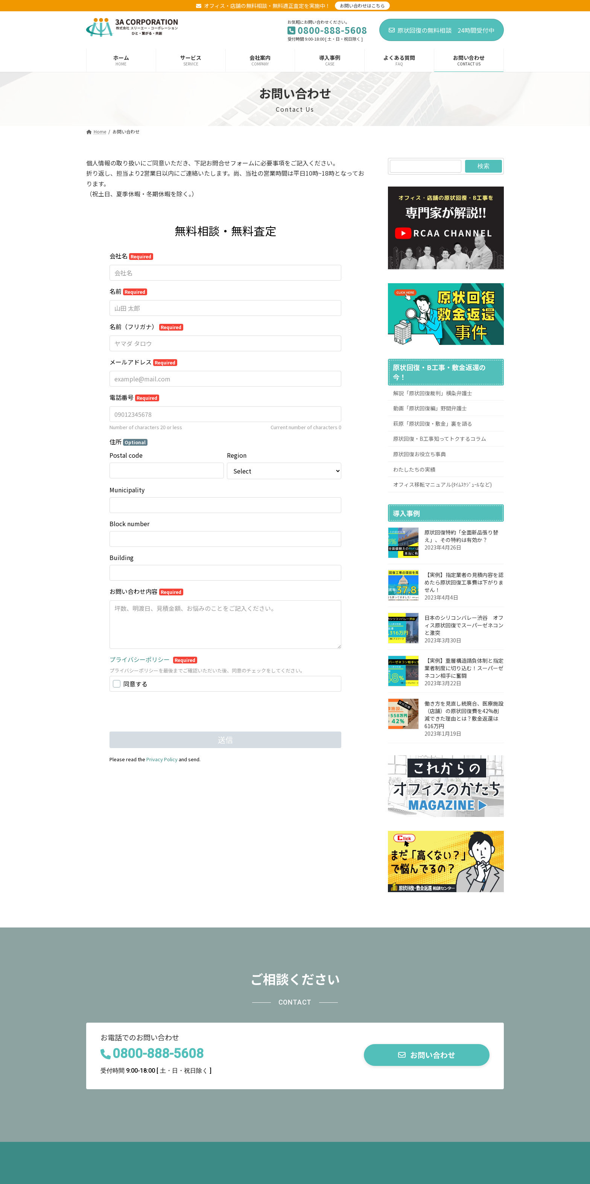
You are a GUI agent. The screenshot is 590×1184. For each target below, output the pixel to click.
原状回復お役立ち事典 (419, 454)
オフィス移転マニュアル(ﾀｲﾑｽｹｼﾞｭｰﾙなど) (442, 484)
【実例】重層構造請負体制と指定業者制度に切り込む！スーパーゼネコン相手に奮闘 (463, 668)
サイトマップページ (393, 1150)
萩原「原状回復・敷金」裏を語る (432, 423)
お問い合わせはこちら (362, 5)
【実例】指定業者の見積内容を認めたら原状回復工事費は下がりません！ (463, 582)
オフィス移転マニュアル (252, 1150)
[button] (427, 1055)
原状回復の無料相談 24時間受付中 (441, 30)
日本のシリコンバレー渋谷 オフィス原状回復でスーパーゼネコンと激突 (463, 625)
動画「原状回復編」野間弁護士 (430, 408)
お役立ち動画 (189, 1150)
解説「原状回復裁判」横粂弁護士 (432, 393)
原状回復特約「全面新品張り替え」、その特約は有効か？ (461, 535)
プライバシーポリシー (325, 1150)
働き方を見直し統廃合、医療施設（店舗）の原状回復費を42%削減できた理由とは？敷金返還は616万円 (463, 715)
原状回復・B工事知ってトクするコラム (439, 439)
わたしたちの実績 (414, 469)
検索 (483, 166)
